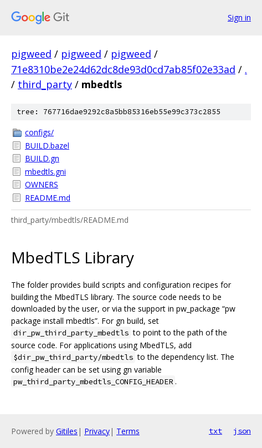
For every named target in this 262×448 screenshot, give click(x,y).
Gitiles (67, 431)
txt (215, 431)
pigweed (31, 53)
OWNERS (41, 184)
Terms (128, 431)
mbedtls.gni (45, 171)
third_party (45, 84)
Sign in (239, 17)
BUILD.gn (42, 158)
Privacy (97, 431)
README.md (47, 197)
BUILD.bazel (47, 145)
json (242, 431)
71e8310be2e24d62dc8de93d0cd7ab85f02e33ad (123, 69)
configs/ (39, 132)
